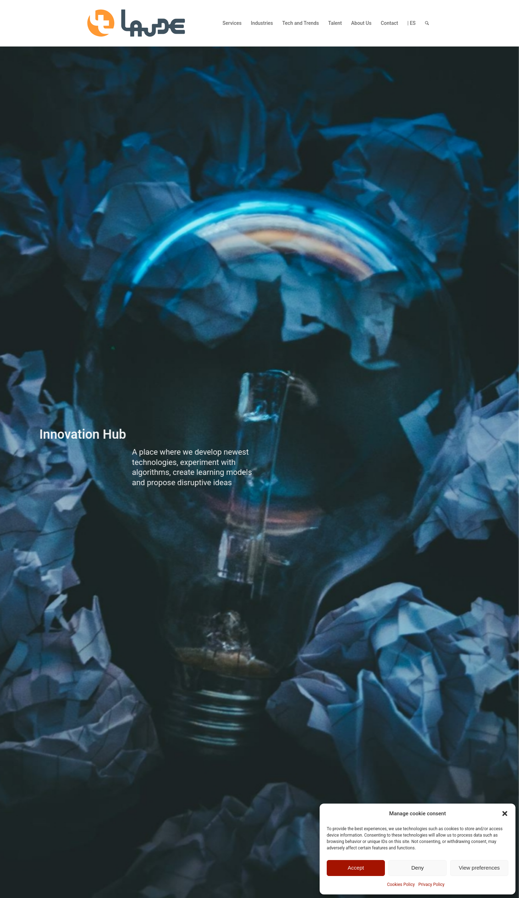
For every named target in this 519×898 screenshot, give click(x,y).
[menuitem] (232, 23)
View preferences (479, 868)
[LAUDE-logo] (136, 23)
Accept (356, 868)
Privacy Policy (431, 884)
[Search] (427, 23)
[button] (504, 813)
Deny (417, 868)
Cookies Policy (401, 884)
